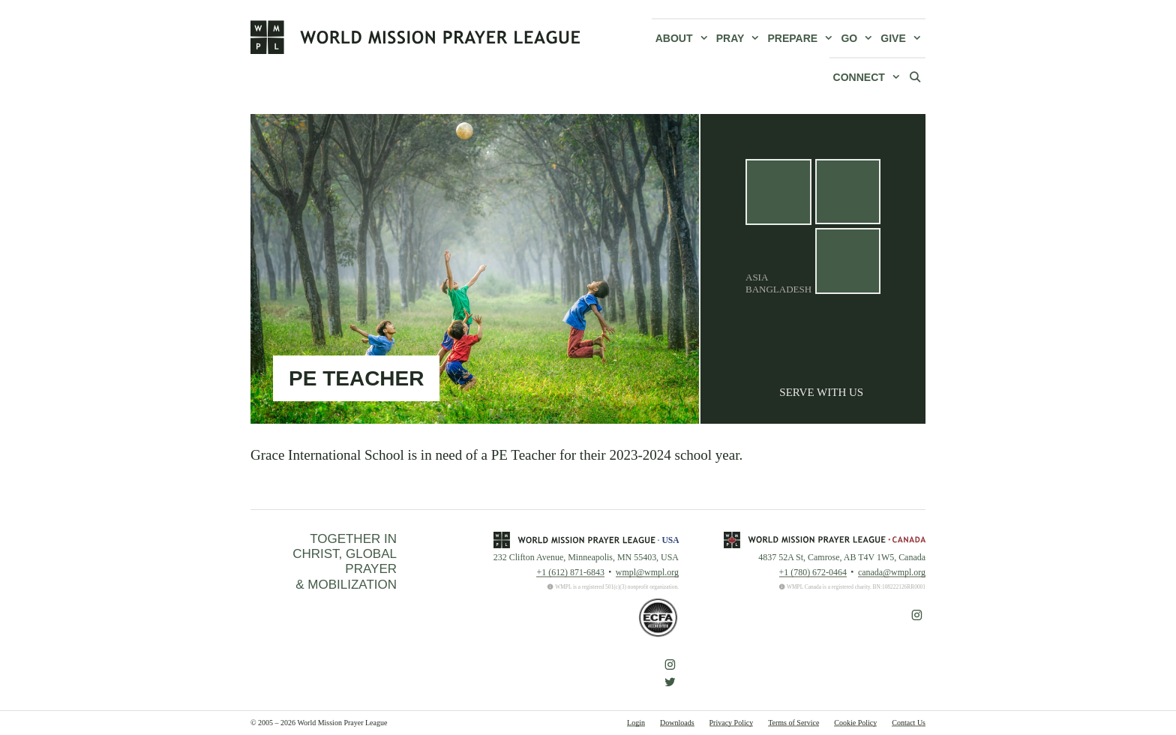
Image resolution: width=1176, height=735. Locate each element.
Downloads (677, 722)
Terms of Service (793, 722)
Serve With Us (821, 392)
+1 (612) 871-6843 (570, 572)
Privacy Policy (732, 722)
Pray (740, 38)
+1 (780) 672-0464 (813, 572)
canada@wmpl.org (892, 572)
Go (859, 38)
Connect (868, 77)
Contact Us (909, 722)
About (684, 38)
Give (903, 38)
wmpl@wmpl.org (647, 572)
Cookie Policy (855, 722)
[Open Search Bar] (915, 76)
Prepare (803, 38)
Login (636, 722)
